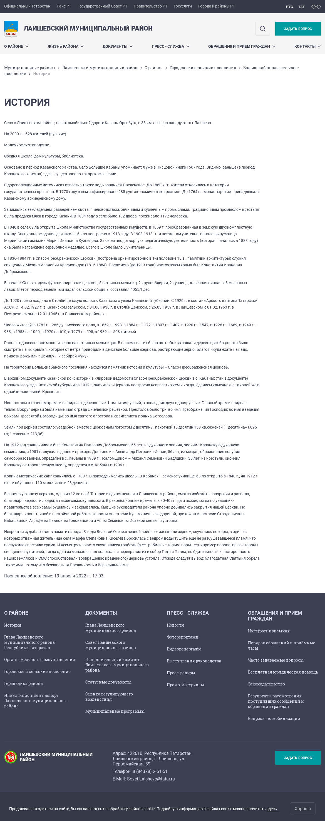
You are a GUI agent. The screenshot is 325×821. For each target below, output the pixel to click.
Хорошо (303, 808)
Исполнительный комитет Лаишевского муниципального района (117, 665)
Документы (118, 46)
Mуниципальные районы (29, 67)
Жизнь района (66, 46)
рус (289, 7)
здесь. (272, 809)
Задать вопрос (298, 29)
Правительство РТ (150, 6)
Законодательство (266, 684)
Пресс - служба (170, 46)
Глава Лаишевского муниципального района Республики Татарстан (29, 642)
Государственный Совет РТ (102, 6)
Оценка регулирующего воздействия (109, 696)
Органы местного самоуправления (39, 659)
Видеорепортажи (184, 649)
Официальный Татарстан (27, 6)
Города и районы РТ (216, 6)
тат (301, 7)
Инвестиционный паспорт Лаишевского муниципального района (36, 701)
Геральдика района (23, 683)
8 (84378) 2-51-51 (150, 771)
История (12, 625)
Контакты (307, 46)
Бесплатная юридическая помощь (283, 672)
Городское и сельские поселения (203, 67)
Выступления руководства (194, 661)
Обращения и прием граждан (241, 46)
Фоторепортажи (183, 637)
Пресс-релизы (181, 672)
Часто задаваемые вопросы (276, 660)
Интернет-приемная (269, 631)
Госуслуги (183, 6)
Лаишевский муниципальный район (100, 67)
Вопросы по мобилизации (274, 718)
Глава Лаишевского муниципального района (110, 627)
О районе (16, 46)
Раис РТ (64, 6)
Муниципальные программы (115, 711)
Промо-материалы (185, 684)
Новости (175, 625)
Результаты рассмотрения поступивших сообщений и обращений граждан (276, 701)
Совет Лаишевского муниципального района (110, 645)
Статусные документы (108, 682)
